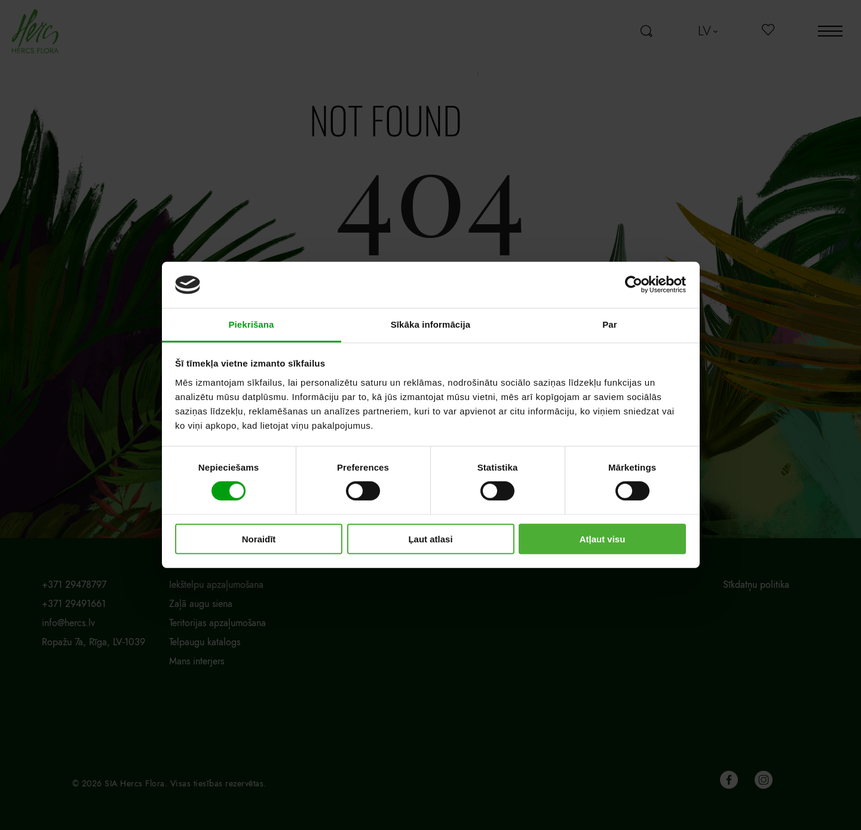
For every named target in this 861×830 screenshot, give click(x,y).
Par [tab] (609, 324)
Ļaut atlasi (430, 538)
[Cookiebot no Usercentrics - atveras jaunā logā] (633, 285)
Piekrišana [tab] (251, 324)
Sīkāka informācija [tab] (431, 324)
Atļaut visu (603, 538)
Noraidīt (259, 538)
